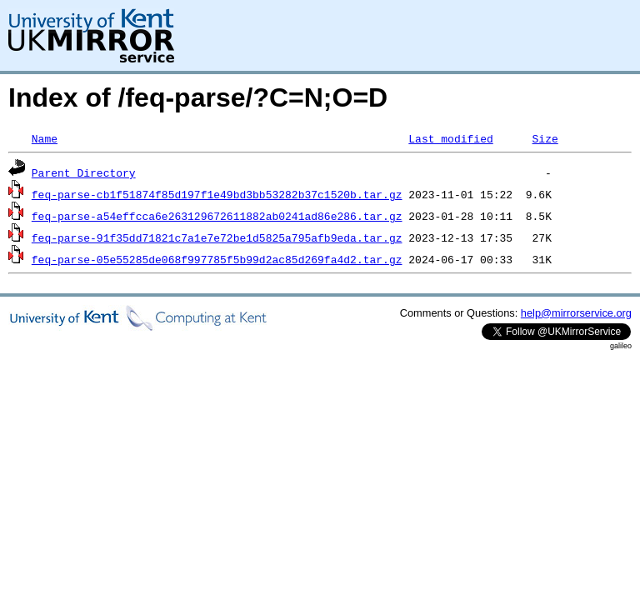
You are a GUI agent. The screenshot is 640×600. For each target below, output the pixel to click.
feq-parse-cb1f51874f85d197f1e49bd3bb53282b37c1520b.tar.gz (217, 194)
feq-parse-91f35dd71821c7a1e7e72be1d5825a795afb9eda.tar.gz (217, 237)
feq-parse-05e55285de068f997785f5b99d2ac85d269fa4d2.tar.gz (217, 259)
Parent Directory (84, 172)
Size (545, 138)
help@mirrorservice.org (576, 313)
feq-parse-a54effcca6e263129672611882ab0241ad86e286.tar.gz (217, 215)
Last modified (450, 138)
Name (45, 138)
